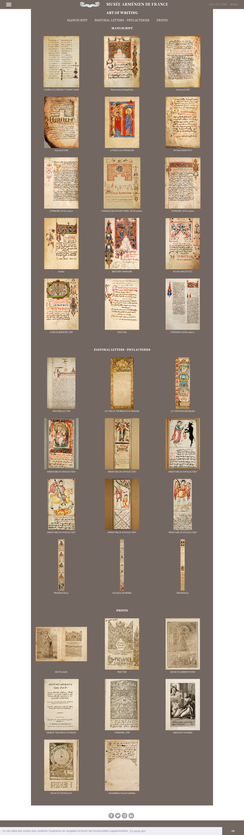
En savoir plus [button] (138, 831)
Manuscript (77, 20)
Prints (162, 20)
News (234, 4)
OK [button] (233, 831)
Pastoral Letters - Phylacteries (121, 20)
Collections (218, 4)
